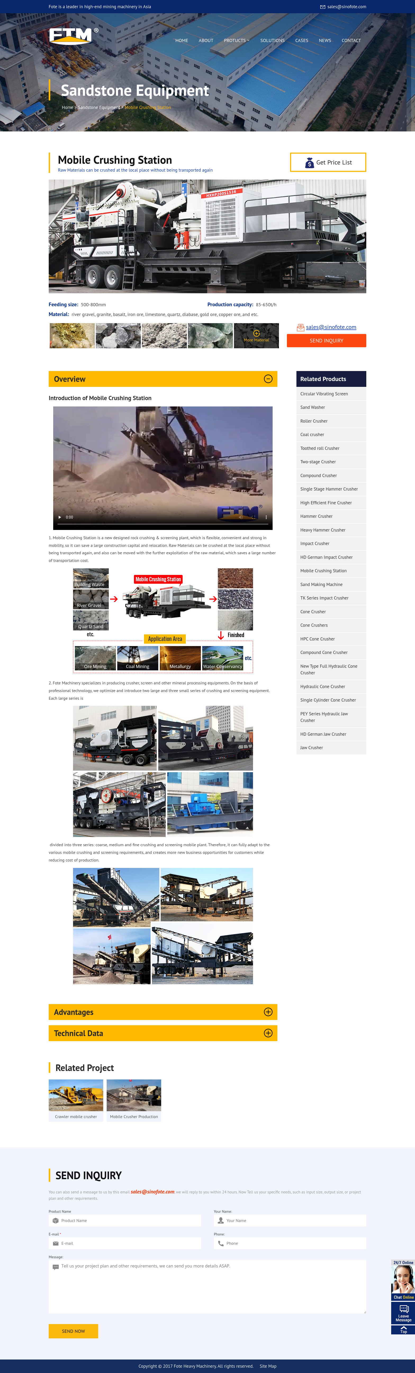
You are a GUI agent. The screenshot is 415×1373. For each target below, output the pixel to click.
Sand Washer (312, 407)
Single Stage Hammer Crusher (329, 489)
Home (67, 107)
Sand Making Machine (321, 584)
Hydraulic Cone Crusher (322, 686)
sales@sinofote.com (342, 7)
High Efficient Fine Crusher (326, 503)
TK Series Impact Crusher (324, 598)
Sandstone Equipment (99, 107)
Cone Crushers (314, 625)
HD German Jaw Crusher (323, 734)
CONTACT (351, 40)
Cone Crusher (313, 612)
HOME (181, 40)
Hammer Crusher (316, 516)
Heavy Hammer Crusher (322, 530)
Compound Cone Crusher (324, 652)
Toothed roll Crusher (319, 448)
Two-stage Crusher (318, 462)
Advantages (164, 1012)
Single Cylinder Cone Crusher (328, 700)
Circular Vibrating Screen (324, 394)
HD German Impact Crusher (326, 557)
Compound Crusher (318, 475)
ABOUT (206, 40)
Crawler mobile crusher (76, 1116)
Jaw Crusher (311, 747)
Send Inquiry (327, 340)
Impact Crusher (315, 543)
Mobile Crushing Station (323, 571)
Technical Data (164, 1033)
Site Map (268, 1366)
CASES (301, 40)
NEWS (325, 40)
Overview (164, 379)
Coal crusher (312, 434)
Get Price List (328, 162)
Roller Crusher (314, 421)
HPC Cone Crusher (317, 639)
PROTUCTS (237, 41)
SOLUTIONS (272, 40)
